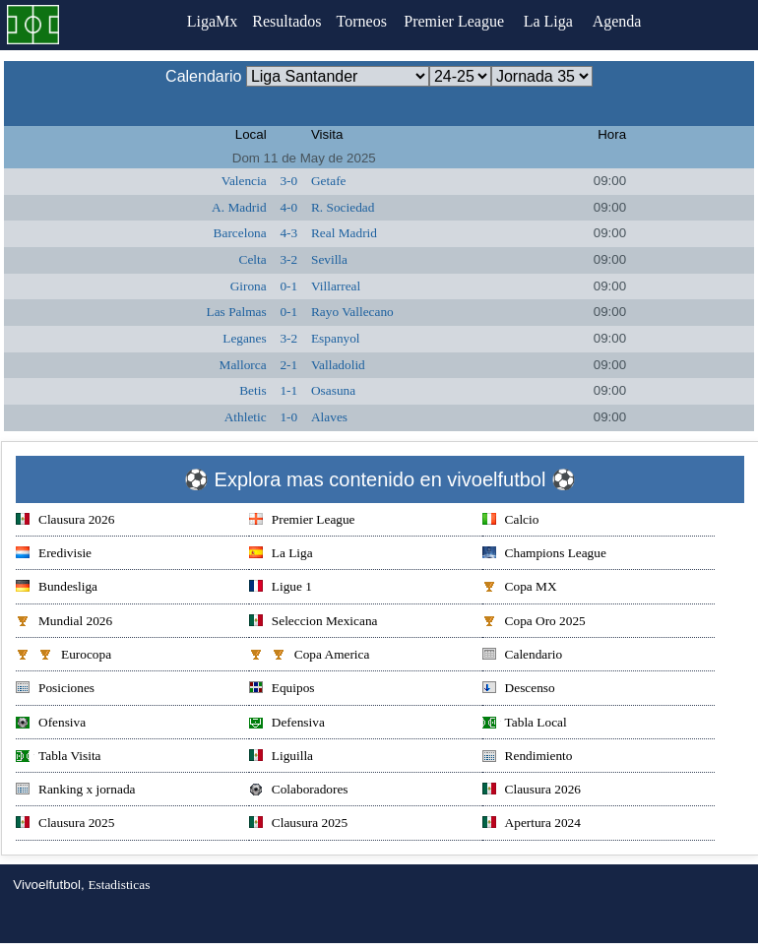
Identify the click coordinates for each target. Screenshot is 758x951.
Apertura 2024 (531, 824)
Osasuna (333, 390)
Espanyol (335, 338)
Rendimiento (527, 757)
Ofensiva (51, 724)
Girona (248, 286)
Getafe (329, 180)
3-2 (288, 259)
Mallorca (243, 364)
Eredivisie (54, 554)
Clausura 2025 (65, 824)
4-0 (288, 207)
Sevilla (329, 259)
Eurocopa (63, 656)
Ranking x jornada (75, 791)
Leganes (244, 338)
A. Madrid (239, 207)
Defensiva (287, 724)
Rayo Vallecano (352, 311)
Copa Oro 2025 (534, 622)
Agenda (624, 21)
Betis (252, 390)
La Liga (555, 21)
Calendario (522, 656)
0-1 (288, 286)
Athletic (245, 417)
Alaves (329, 417)
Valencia (244, 180)
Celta (253, 259)
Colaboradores (298, 791)
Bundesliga (56, 588)
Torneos (366, 21)
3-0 (288, 180)
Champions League (544, 554)
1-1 (288, 390)
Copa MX (519, 588)
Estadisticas (119, 884)
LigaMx (207, 21)
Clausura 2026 (65, 521)
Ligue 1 (280, 588)
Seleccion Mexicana (313, 622)
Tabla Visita (58, 757)
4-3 (288, 232)
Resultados (286, 21)
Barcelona (240, 232)
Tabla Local (524, 724)
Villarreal (335, 286)
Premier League (461, 21)
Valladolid (338, 364)
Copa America (309, 656)
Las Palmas (237, 311)
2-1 (288, 364)
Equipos (282, 689)
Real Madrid (344, 232)
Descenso (518, 689)
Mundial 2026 (64, 622)
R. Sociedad (342, 207)
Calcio (510, 521)
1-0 (288, 417)
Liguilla (281, 757)
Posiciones (55, 689)
